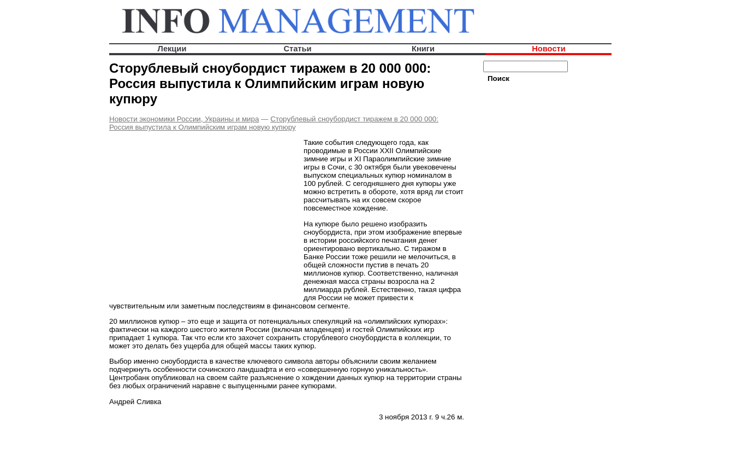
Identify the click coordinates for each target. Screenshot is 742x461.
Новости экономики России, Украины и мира (184, 119)
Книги (423, 48)
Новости (548, 48)
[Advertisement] (201, 216)
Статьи (297, 48)
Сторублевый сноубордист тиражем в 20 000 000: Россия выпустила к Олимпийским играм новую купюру (273, 123)
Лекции (172, 48)
